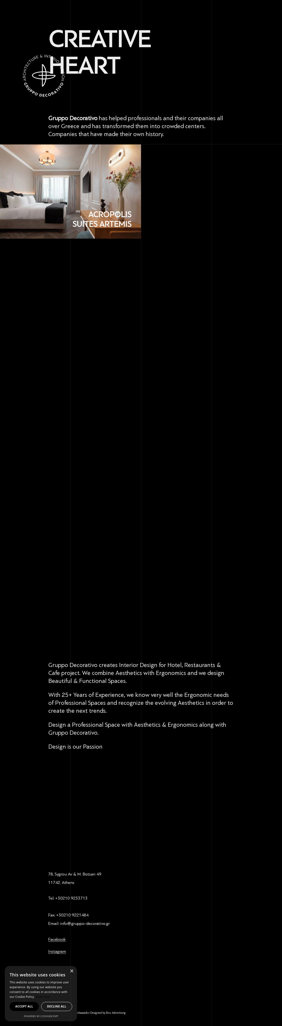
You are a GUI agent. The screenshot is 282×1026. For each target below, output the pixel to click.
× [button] (71, 971)
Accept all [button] (24, 1006)
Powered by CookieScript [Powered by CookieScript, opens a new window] (41, 1016)
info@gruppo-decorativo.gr (85, 923)
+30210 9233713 (71, 898)
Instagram (57, 951)
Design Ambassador (77, 1012)
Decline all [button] (56, 1006)
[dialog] (41, 993)
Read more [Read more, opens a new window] (43, 997)
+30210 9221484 (72, 915)
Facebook (57, 939)
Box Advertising (116, 1012)
